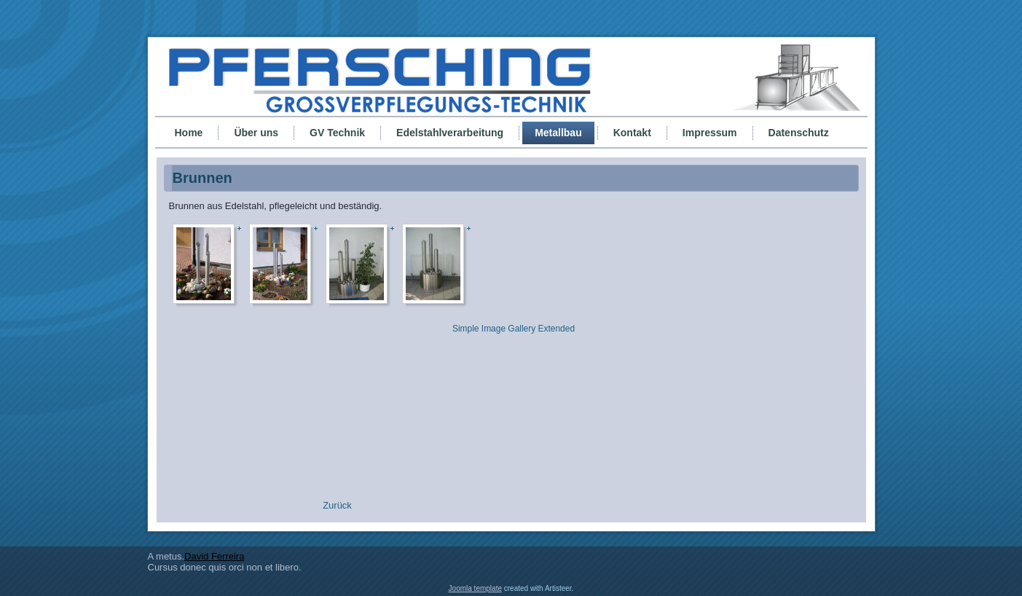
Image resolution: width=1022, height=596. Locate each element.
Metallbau (558, 132)
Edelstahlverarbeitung (449, 132)
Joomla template (475, 588)
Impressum (710, 132)
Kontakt (632, 132)
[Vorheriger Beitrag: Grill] (337, 505)
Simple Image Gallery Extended (513, 329)
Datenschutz (799, 132)
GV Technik (337, 132)
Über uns (256, 132)
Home (189, 132)
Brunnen (202, 178)
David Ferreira (214, 556)
